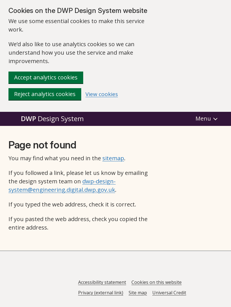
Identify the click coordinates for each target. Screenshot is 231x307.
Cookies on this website (156, 282)
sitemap (113, 158)
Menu (203, 118)
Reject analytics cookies (45, 94)
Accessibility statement (102, 282)
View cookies (101, 94)
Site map (138, 293)
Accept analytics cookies (46, 77)
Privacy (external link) (100, 293)
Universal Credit (169, 293)
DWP (52, 118)
